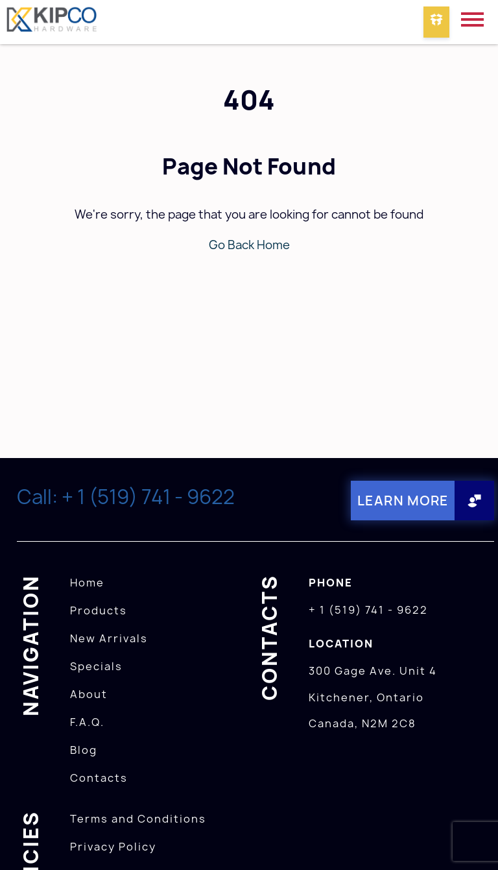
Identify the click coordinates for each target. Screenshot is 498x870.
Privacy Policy (113, 847)
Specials (96, 666)
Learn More (403, 500)
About (89, 694)
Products (98, 610)
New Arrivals (109, 638)
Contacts (99, 778)
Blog (83, 750)
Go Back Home (249, 245)
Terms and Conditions (138, 819)
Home (87, 582)
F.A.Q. (87, 722)
